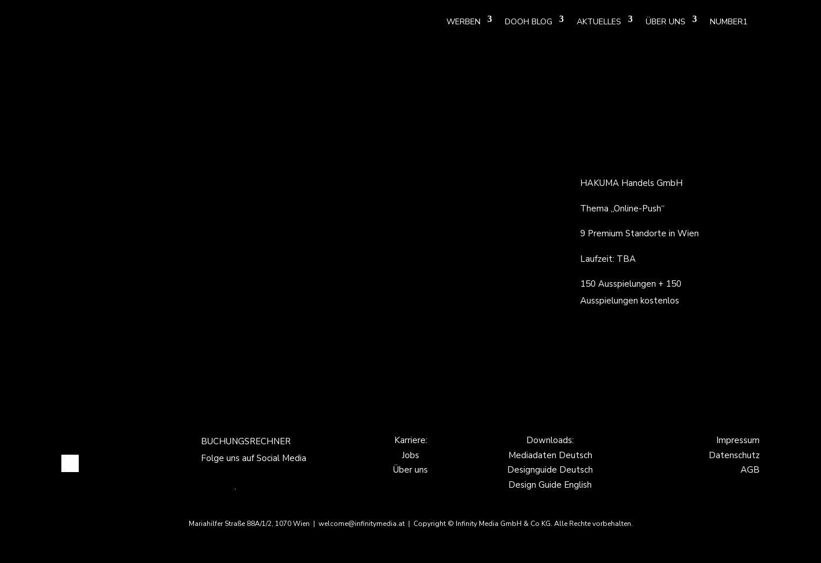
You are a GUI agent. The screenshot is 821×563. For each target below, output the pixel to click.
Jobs (410, 455)
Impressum (738, 440)
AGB (750, 470)
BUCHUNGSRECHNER (246, 441)
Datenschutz (734, 455)
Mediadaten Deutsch (550, 455)
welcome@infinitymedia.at (362, 523)
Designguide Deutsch (550, 470)
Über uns (410, 470)
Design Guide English (550, 485)
